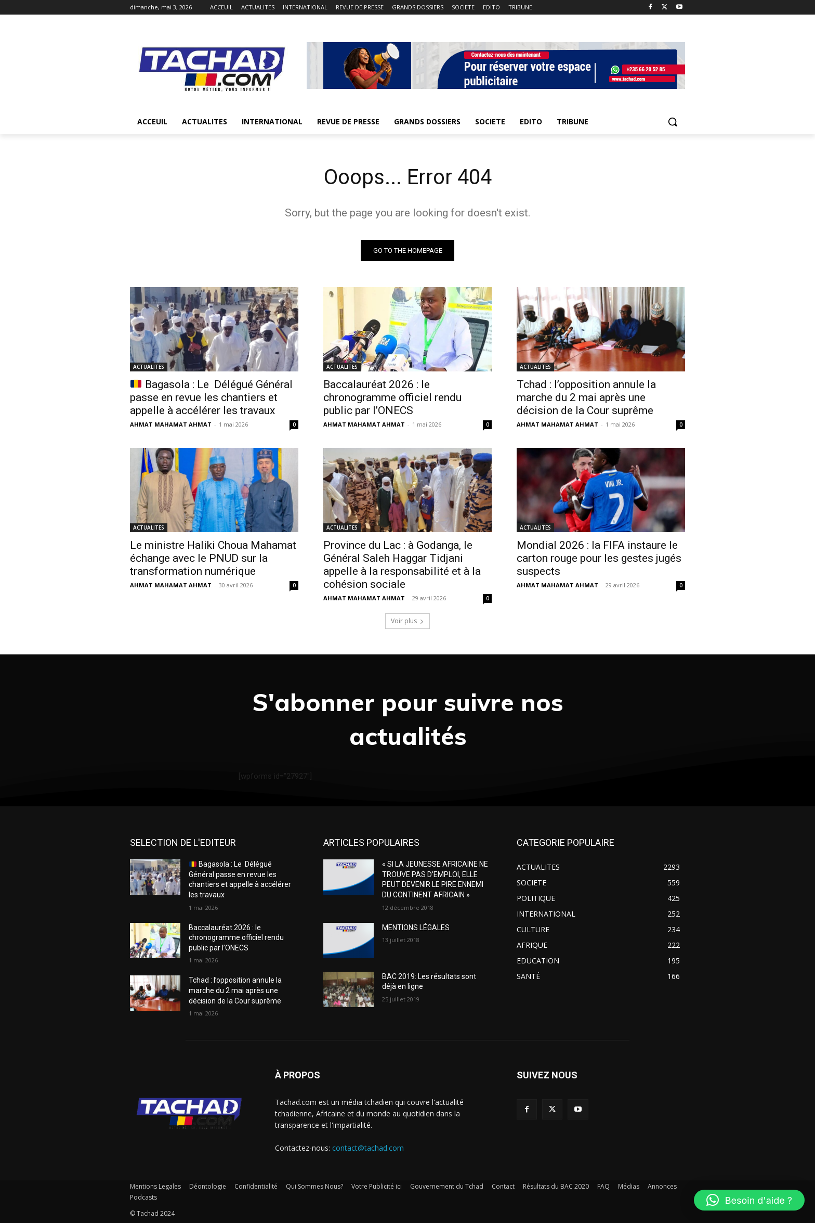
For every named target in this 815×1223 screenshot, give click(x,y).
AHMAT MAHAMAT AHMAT (171, 424)
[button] (672, 121)
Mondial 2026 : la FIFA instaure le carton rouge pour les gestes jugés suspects (599, 558)
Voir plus (407, 620)
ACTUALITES (148, 366)
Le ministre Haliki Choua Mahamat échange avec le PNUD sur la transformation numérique (213, 558)
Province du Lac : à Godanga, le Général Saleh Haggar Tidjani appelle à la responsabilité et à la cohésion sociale (402, 564)
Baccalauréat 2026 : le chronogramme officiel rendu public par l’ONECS (392, 397)
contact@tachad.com (368, 1148)
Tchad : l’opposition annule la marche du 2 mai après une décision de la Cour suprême (586, 397)
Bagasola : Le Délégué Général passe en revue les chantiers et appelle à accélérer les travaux (211, 397)
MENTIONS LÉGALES (416, 927)
